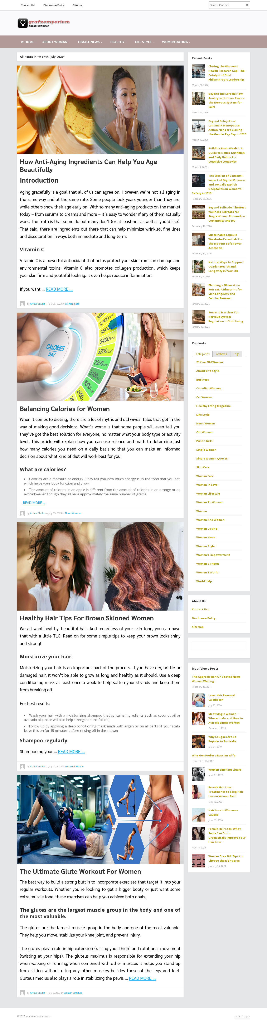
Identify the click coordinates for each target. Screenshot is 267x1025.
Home (27, 42)
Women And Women (210, 520)
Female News (89, 42)
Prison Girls (204, 441)
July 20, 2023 (55, 303)
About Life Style (207, 371)
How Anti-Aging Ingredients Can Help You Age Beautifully (88, 165)
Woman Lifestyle (74, 766)
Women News (205, 537)
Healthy (117, 42)
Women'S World (207, 572)
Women (201, 511)
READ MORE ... (59, 289)
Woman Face (72, 303)
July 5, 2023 (54, 992)
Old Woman (204, 432)
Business (202, 379)
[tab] (203, 354)
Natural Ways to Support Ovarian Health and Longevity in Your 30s (226, 266)
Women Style (205, 546)
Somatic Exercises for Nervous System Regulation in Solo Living (225, 317)
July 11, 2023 (55, 766)
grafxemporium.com (38, 1016)
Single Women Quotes (212, 458)
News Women (73, 513)
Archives (221, 354)
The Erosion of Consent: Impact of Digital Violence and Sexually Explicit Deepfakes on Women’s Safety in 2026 (218, 184)
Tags (236, 354)
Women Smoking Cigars (224, 769)
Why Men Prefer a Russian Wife (213, 755)
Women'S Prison (207, 564)
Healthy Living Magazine (213, 406)
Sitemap (78, 5)
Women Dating (175, 42)
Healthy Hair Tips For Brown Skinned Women (87, 617)
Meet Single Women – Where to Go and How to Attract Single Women (225, 718)
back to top (242, 1016)
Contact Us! (28, 5)
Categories (203, 354)
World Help (204, 581)
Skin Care (202, 467)
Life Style (143, 42)
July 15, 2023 (55, 513)
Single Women (206, 450)
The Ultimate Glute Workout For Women (80, 871)
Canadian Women (208, 388)
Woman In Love (206, 485)
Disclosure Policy (54, 5)
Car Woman (204, 397)
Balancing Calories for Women (65, 408)
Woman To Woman (209, 502)
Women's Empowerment (213, 555)
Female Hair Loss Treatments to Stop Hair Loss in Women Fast (225, 791)
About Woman (54, 42)
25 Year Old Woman (209, 362)
